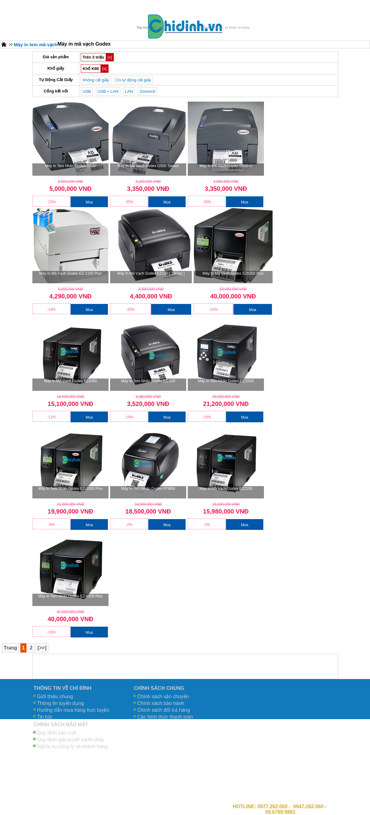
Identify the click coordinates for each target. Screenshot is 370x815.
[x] (110, 57)
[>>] (41, 647)
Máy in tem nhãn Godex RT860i (148, 488)
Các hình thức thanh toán (165, 716)
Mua (89, 202)
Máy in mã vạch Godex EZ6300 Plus (233, 273)
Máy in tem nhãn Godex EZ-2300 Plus (70, 488)
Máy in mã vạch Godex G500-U (225, 166)
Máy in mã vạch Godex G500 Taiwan (148, 166)
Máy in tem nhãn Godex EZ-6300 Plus (70, 596)
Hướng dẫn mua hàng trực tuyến (73, 710)
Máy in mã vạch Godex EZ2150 (225, 488)
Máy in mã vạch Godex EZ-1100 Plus (70, 273)
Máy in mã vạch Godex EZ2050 (70, 381)
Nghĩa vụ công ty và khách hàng (72, 746)
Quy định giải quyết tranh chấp (70, 739)
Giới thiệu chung (55, 696)
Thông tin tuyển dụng (60, 703)
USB (87, 91)
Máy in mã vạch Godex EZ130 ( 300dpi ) (150, 273)
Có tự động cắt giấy (133, 80)
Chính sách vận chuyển (163, 696)
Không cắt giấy (96, 80)
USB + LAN (108, 91)
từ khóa (164, 27)
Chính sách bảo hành (160, 703)
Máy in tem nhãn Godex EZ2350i (226, 381)
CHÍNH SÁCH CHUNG (159, 688)
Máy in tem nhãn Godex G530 (70, 166)
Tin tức (44, 716)
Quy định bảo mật (56, 732)
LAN (129, 91)
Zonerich (147, 91)
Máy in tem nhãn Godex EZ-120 (148, 381)
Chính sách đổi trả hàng (163, 710)
